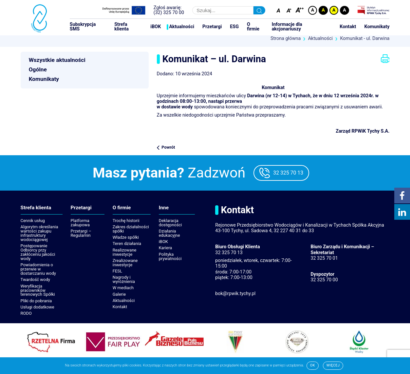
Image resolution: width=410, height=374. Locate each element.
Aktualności (181, 27)
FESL (117, 271)
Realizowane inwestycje (125, 252)
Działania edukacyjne (169, 233)
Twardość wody (35, 279)
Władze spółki (126, 237)
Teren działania (127, 243)
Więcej (333, 365)
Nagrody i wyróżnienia (124, 279)
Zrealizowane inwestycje (125, 262)
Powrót (168, 147)
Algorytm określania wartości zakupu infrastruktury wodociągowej (39, 233)
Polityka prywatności (170, 256)
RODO (26, 313)
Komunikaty (377, 27)
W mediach (123, 287)
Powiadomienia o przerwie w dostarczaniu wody (38, 269)
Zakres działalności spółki (131, 229)
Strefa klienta (121, 27)
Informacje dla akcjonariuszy (287, 27)
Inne (164, 208)
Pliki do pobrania (36, 300)
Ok (312, 365)
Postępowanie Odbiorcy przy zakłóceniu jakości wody (38, 252)
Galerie (119, 294)
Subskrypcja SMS (83, 27)
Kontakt (348, 27)
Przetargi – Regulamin (81, 233)
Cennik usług (33, 220)
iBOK (155, 27)
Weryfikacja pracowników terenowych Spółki (38, 290)
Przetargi (212, 27)
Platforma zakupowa (80, 222)
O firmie (253, 27)
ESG (234, 27)
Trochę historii (126, 220)
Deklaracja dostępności (170, 222)
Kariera (165, 247)
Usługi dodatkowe (37, 307)
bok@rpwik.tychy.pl (235, 293)
